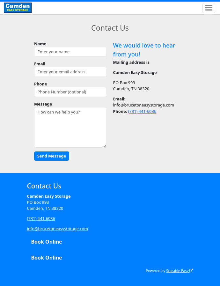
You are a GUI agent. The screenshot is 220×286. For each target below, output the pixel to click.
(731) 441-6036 (142, 111)
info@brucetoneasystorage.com (57, 228)
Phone (40, 84)
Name (40, 44)
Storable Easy (179, 270)
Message (43, 104)
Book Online (46, 242)
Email (39, 64)
